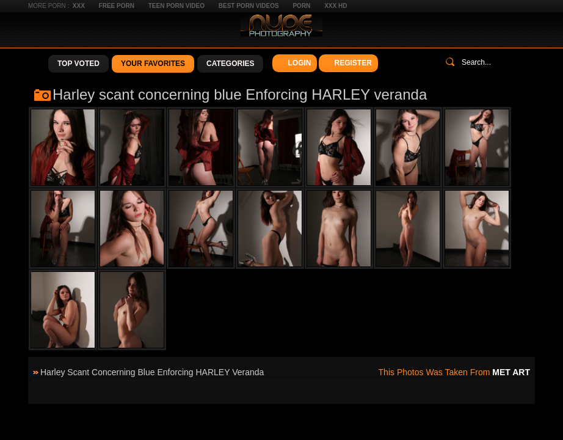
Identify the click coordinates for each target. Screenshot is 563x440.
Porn (301, 5)
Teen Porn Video (176, 5)
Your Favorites (153, 63)
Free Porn (116, 5)
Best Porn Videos (249, 5)
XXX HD (335, 5)
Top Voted (78, 63)
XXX (79, 5)
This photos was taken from (454, 372)
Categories (230, 63)
